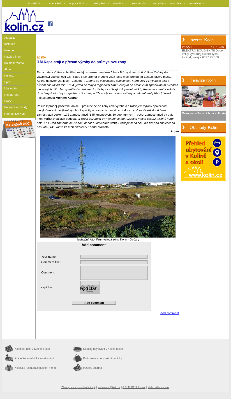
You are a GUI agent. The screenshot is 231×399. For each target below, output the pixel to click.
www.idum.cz (120, 3)
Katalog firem (12, 56)
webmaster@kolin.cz (109, 387)
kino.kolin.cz (159, 3)
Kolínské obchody (15, 107)
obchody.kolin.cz (36, 3)
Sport (7, 82)
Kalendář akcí (33, 348)
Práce (8, 101)
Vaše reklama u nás (158, 387)
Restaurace (11, 94)
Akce (7, 69)
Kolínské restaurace (35, 367)
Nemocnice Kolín (15, 113)
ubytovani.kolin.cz (79, 3)
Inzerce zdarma (92, 367)
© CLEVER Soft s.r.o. (133, 387)
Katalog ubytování (103, 348)
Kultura (9, 75)
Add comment (169, 313)
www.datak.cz (196, 3)
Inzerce (9, 50)
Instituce (9, 44)
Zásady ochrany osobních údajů (78, 387)
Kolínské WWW (14, 63)
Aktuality (9, 37)
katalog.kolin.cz (101, 3)
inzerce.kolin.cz (57, 3)
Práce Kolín (34, 358)
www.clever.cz (178, 3)
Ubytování (10, 88)
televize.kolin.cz (140, 3)
